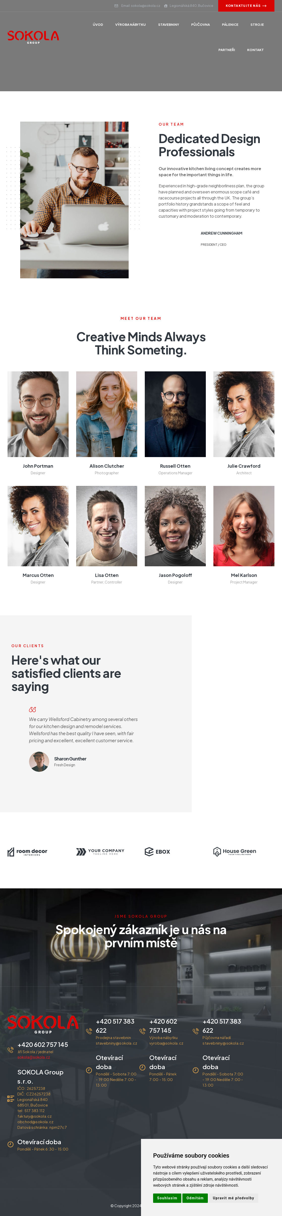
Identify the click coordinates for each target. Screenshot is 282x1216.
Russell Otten (175, 466)
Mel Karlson (244, 575)
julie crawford (244, 466)
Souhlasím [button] (167, 1198)
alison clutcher (107, 466)
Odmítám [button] (195, 1198)
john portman (38, 466)
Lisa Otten (107, 575)
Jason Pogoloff (175, 575)
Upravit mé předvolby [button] (233, 1198)
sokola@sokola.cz (33, 1057)
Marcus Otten (38, 575)
